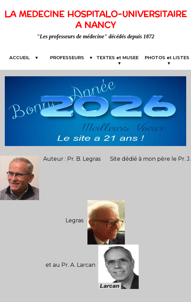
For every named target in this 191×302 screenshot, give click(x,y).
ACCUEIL (21, 57)
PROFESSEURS (69, 57)
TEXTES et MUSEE (119, 57)
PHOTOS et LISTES (167, 60)
